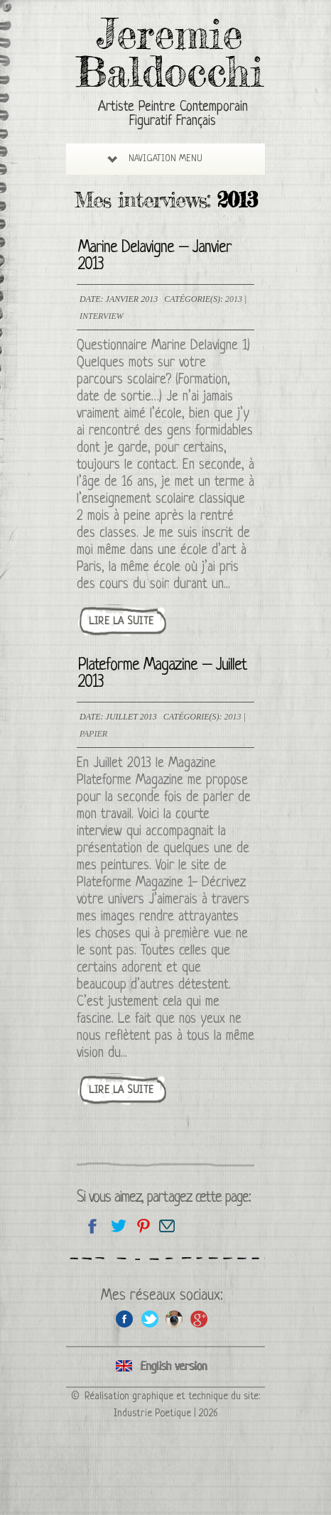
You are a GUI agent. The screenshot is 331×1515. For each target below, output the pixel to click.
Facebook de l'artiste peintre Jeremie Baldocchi (125, 1318)
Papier (93, 734)
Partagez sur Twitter (117, 1225)
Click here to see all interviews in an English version (165, 1366)
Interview (102, 316)
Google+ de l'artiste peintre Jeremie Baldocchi (199, 1318)
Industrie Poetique (152, 1413)
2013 (233, 299)
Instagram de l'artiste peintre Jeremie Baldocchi (174, 1318)
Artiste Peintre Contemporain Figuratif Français (173, 114)
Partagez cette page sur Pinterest (142, 1225)
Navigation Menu (154, 158)
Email (167, 1225)
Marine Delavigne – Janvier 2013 (155, 256)
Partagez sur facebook (93, 1225)
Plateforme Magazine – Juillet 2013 (162, 674)
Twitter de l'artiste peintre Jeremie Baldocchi (149, 1318)
